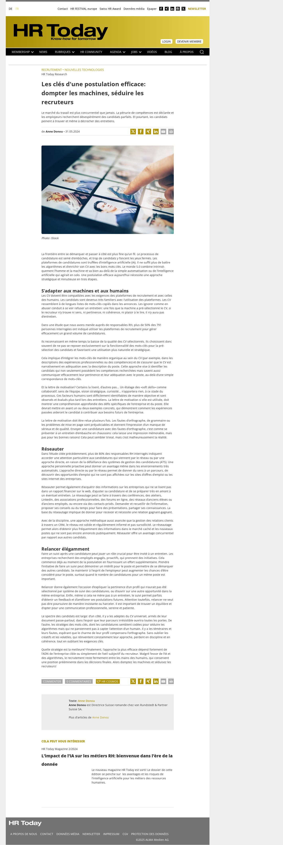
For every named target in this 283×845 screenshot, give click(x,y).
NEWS (43, 52)
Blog (168, 52)
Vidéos (152, 52)
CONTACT (46, 834)
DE (10, 9)
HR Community (91, 52)
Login (166, 41)
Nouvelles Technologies (84, 70)
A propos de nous (23, 834)
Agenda (117, 52)
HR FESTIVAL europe (83, 9)
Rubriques (65, 52)
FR (17, 9)
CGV (125, 834)
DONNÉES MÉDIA (67, 834)
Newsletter (197, 8)
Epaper (152, 9)
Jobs (136, 52)
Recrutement (51, 70)
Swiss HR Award (110, 9)
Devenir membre (189, 41)
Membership (23, 52)
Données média (134, 9)
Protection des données (150, 834)
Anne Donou (54, 131)
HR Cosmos (110, 681)
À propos (187, 52)
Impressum (111, 834)
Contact (63, 9)
